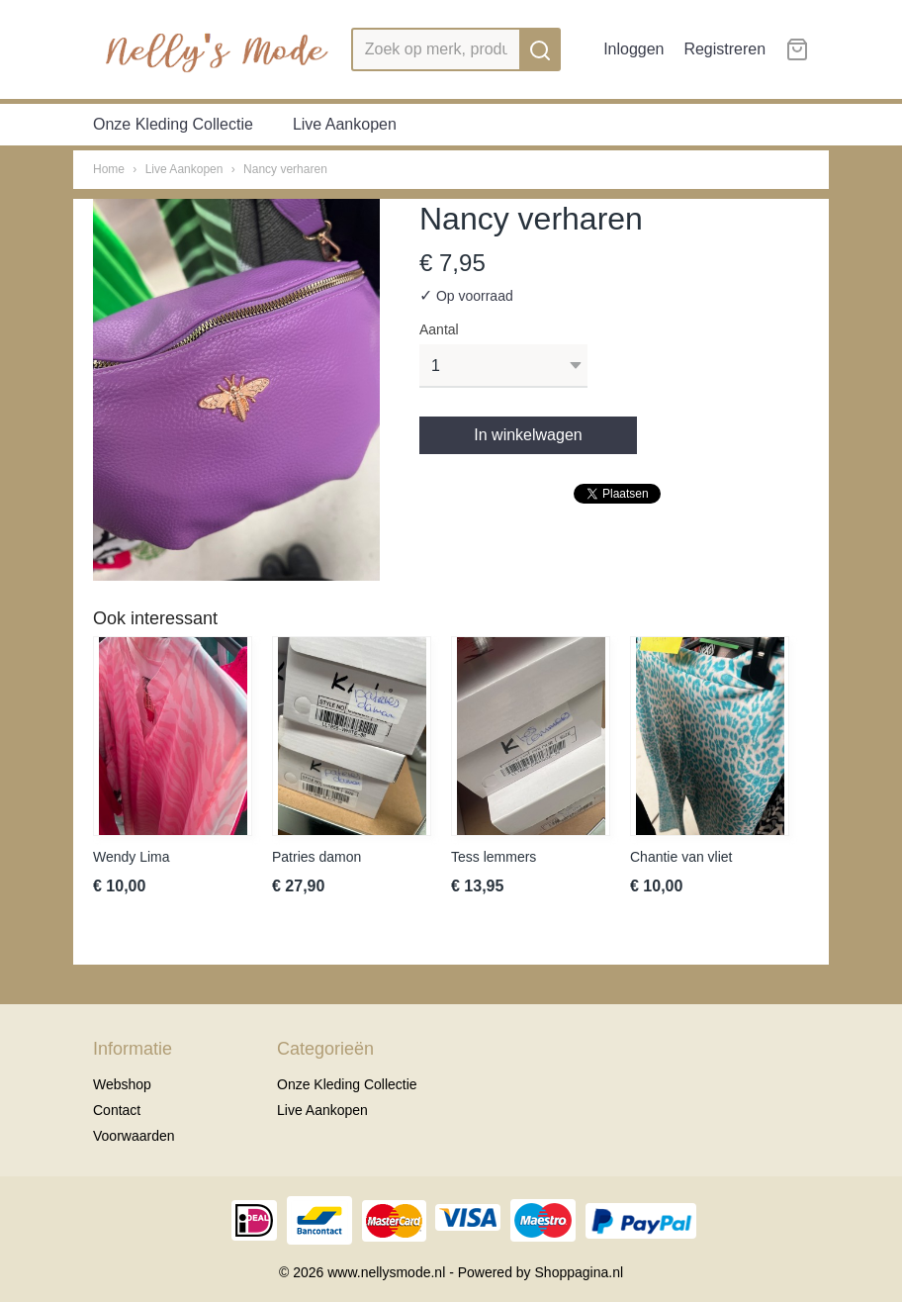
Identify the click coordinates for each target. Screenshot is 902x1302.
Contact (116, 1110)
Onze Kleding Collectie (173, 124)
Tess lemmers (493, 857)
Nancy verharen (285, 169)
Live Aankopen (345, 124)
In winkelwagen (528, 434)
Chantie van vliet (681, 857)
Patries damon (316, 857)
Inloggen (633, 49)
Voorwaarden (134, 1136)
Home (109, 169)
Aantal (439, 329)
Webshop (122, 1084)
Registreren (724, 49)
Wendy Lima (131, 857)
